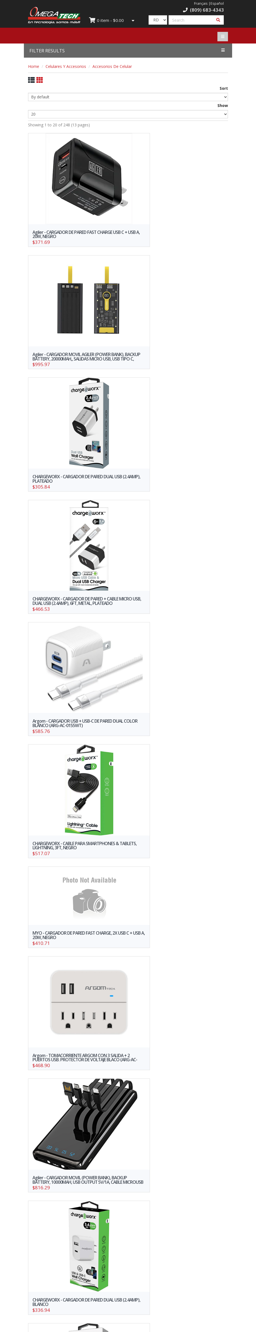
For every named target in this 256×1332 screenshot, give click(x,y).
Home (33, 66)
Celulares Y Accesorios (66, 66)
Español (217, 3)
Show (222, 105)
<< (61, 1183)
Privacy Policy (180, 1240)
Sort (224, 88)
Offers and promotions (76, 1232)
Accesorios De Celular (112, 66)
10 (164, 1183)
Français (201, 3)
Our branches (180, 1232)
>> (195, 1183)
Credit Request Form (76, 1240)
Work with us (76, 1264)
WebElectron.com (136, 1326)
